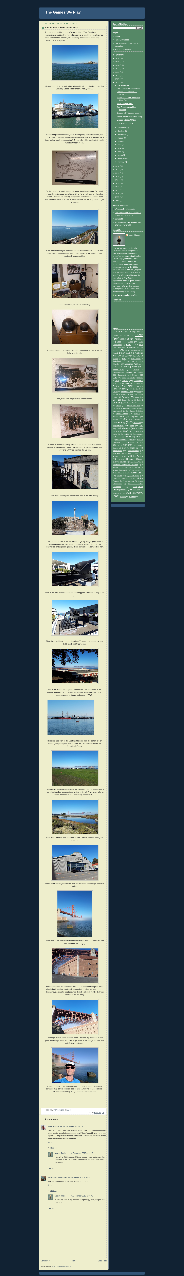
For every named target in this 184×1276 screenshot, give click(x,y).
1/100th (116, 331)
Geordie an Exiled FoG (57, 1177)
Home (74, 1261)
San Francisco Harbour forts (128, 88)
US (103, 1113)
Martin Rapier (60, 1153)
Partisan (118, 437)
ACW (141, 345)
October (121, 131)
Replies (53, 1148)
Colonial (140, 372)
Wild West (137, 489)
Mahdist (140, 411)
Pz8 (118, 445)
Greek (118, 406)
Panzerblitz (125, 434)
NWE (125, 431)
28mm (140, 339)
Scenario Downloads (123, 50)
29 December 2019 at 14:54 (79, 1177)
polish (131, 439)
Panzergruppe (138, 434)
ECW (137, 386)
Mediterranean (118, 417)
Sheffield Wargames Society (125, 465)
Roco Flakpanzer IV (125, 104)
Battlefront (117, 361)
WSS (121, 493)
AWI (138, 356)
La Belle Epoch (129, 411)
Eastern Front (120, 386)
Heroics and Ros (133, 405)
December (122, 85)
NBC (141, 426)
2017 (117, 170)
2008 (117, 200)
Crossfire (132, 378)
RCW (124, 448)
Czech (117, 381)
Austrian (128, 356)
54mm (130, 342)
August (121, 138)
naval (132, 426)
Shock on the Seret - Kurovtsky (129, 117)
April (120, 152)
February (121, 159)
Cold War (128, 372)
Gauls (139, 400)
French (125, 397)
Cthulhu (140, 378)
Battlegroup (130, 361)
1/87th (126, 335)
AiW (124, 353)
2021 (117, 75)
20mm (130, 339)
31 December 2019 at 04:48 (82, 1196)
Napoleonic (118, 425)
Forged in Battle (119, 394)
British (134, 366)
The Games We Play (63, 12)
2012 (117, 187)
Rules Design (136, 456)
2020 (117, 79)
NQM (117, 431)
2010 (117, 194)
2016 (117, 173)
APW (119, 356)
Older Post (102, 1261)
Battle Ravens (136, 359)
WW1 (128, 493)
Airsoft (115, 353)
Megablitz (119, 219)
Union (131, 478)
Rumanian (120, 459)
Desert (125, 380)
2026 (117, 58)
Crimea (124, 378)
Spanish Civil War (137, 470)
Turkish (123, 478)
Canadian (136, 369)
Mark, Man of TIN (55, 1126)
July (119, 141)
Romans (116, 456)
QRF (125, 445)
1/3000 (115, 335)
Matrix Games (122, 414)
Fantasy (115, 391)
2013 (117, 183)
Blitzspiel (116, 364)
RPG (125, 456)
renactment (117, 451)
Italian (125, 408)
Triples (115, 478)
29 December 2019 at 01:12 (74, 1126)
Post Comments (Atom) (61, 1266)
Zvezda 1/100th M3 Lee (126, 120)
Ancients (139, 353)
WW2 (139, 492)
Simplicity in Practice (132, 467)
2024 (117, 65)
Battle (124, 359)
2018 (117, 166)
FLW (139, 391)
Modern (136, 423)
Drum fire (128, 383)
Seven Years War (135, 462)
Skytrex (115, 470)
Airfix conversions (133, 350)
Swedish (127, 473)
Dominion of (138, 381)
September (122, 135)
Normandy (139, 428)
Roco (137, 453)
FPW (131, 394)
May (120, 148)
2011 (117, 190)
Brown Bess (118, 370)
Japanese (116, 411)
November (122, 128)
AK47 (130, 353)
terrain (119, 476)
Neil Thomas (123, 428)
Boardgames (127, 364)
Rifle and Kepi (118, 453)
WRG (115, 493)
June (120, 145)
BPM (125, 367)
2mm (119, 342)
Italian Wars (136, 408)
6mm (128, 344)
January (121, 162)
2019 (117, 82)
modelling (119, 422)
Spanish (124, 470)
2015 (117, 177)
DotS (119, 383)
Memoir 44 (117, 419)
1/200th (138, 332)
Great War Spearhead (135, 403)
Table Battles (138, 473)
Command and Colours (128, 375)
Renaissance (133, 451)
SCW (117, 462)
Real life (97, 1113)
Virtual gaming (128, 481)
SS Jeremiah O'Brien (125, 123)
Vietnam (115, 481)
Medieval (137, 414)
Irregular (116, 408)
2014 (117, 180)
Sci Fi (141, 459)
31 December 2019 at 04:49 (82, 1153)
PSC (141, 442)
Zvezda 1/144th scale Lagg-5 (129, 113)
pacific (115, 434)
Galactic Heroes (127, 400)
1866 (122, 339)
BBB (139, 361)
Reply (50, 1142)
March (120, 155)
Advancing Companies (126, 347)
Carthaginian (117, 372)
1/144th (128, 332)
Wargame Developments (125, 209)
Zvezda (132, 497)
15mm (139, 335)
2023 (117, 69)
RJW (129, 453)
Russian (130, 459)
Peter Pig (139, 437)
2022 (117, 72)
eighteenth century (120, 389)
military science (134, 419)
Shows (115, 467)
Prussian (130, 442)
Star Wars (118, 473)
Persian (128, 437)
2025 (117, 62)
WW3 (122, 497)
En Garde (137, 389)
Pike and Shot (121, 439)
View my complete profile (125, 295)
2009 (117, 197)
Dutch (138, 383)
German (117, 402)
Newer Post (45, 1261)
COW (115, 378)
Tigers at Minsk (133, 476)
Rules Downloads (122, 40)
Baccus (115, 359)
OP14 (136, 431)
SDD (124, 462)
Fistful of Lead (127, 392)
